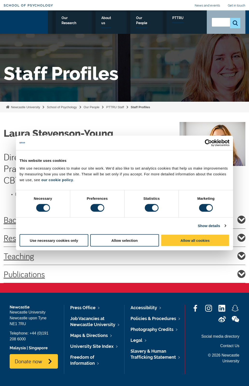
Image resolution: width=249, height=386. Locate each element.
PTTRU (192, 23)
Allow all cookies (195, 240)
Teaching (124, 256)
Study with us (79, 23)
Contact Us (229, 346)
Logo (26, 22)
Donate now (28, 361)
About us (141, 23)
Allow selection (124, 240)
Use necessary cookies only (54, 240)
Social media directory (220, 336)
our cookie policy (57, 180)
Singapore (38, 348)
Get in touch (236, 5)
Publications (124, 274)
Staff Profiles (140, 107)
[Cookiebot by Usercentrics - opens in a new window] (208, 143)
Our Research (112, 23)
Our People (168, 23)
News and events (207, 5)
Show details (209, 226)
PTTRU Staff (115, 107)
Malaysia (18, 348)
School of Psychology (28, 5)
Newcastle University (25, 107)
